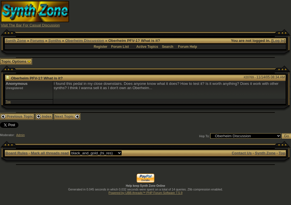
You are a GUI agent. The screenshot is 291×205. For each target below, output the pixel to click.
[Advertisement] (186, 13)
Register (100, 47)
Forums (37, 40)
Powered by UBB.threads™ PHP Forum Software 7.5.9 (145, 192)
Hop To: (204, 136)
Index (44, 116)
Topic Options (16, 61)
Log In (278, 40)
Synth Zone (15, 40)
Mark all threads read (50, 153)
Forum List (120, 47)
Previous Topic (17, 116)
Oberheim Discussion (84, 40)
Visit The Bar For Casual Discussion (30, 25)
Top (8, 101)
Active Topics (147, 47)
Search (167, 47)
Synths (54, 40)
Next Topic (67, 116)
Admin (20, 135)
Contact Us (241, 153)
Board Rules (16, 153)
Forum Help (187, 47)
